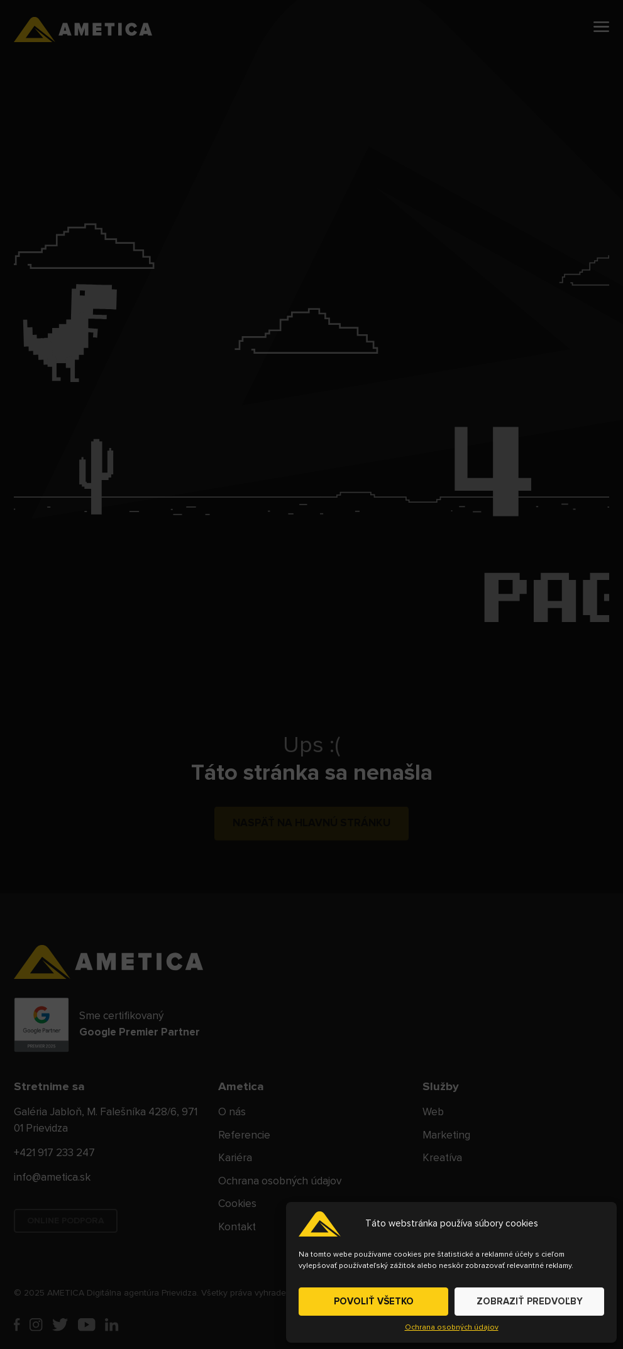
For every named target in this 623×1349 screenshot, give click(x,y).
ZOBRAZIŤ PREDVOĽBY (530, 1301)
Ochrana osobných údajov (452, 1327)
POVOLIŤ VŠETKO (374, 1301)
